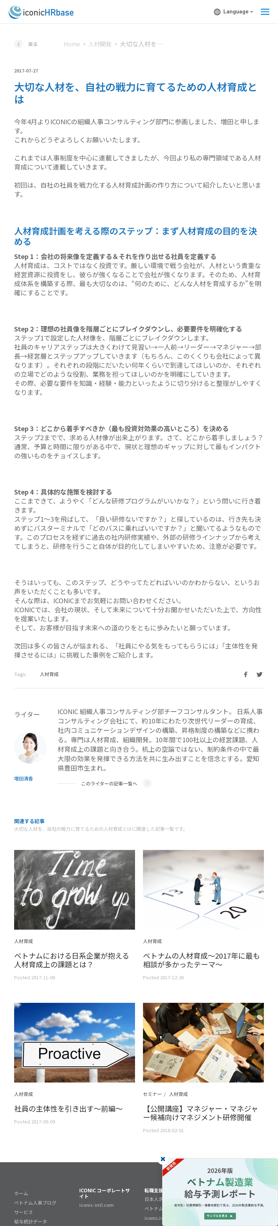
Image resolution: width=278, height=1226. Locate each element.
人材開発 (99, 43)
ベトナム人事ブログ (35, 1202)
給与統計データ (30, 1221)
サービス (23, 1212)
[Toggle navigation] (263, 11)
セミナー (152, 1094)
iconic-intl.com (96, 1204)
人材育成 (49, 674)
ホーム (21, 1193)
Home (72, 43)
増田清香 (23, 778)
